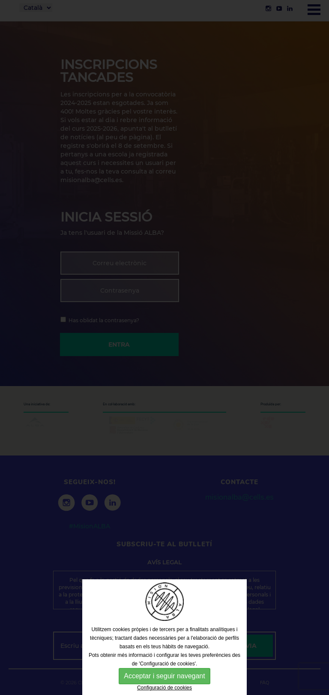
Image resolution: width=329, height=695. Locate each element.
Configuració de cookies (164, 688)
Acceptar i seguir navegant (164, 676)
